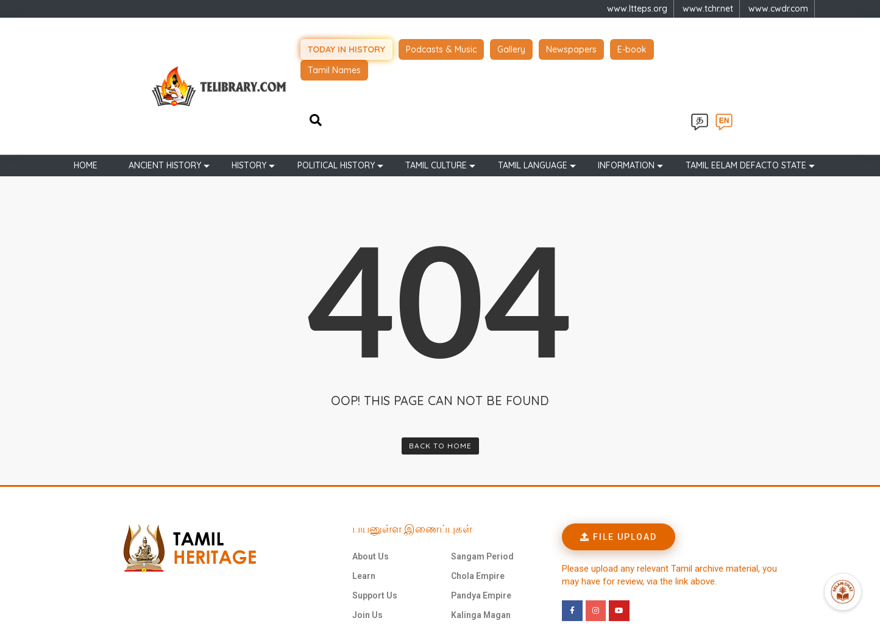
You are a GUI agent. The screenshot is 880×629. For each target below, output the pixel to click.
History (249, 92)
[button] (618, 464)
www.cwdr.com (778, 8)
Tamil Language (532, 92)
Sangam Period (482, 484)
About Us (370, 484)
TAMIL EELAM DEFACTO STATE (746, 92)
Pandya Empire (481, 523)
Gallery (528, 48)
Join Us (367, 542)
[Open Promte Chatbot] (843, 592)
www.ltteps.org (637, 8)
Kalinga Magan (481, 542)
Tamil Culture (436, 92)
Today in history (363, 48)
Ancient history (165, 92)
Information (626, 92)
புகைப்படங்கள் (381, 562)
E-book (649, 48)
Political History (336, 92)
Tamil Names (710, 48)
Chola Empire (478, 503)
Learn (363, 503)
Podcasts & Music (458, 48)
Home (86, 92)
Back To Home (440, 373)
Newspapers (588, 48)
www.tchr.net (708, 8)
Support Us (374, 523)
